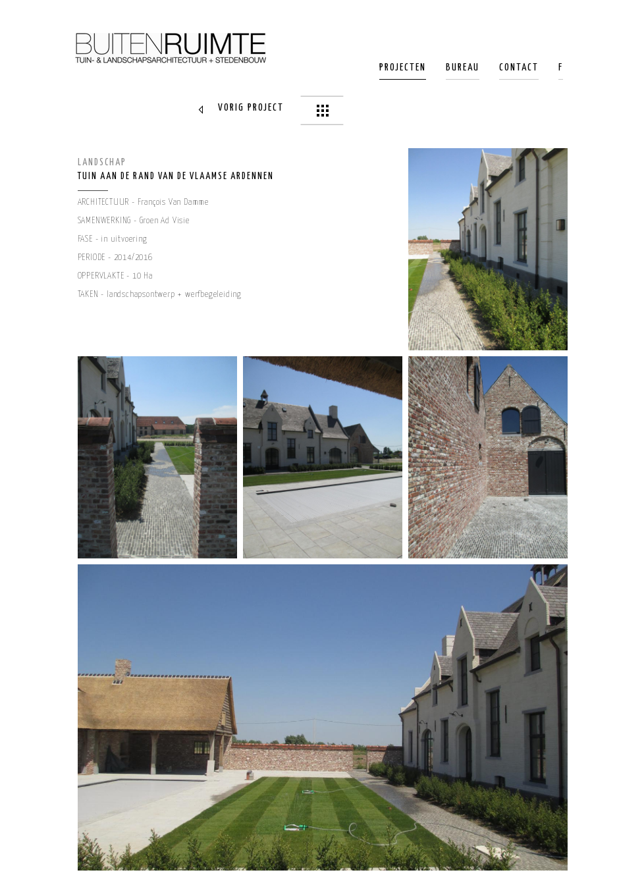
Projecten (402, 67)
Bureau (462, 67)
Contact (519, 67)
